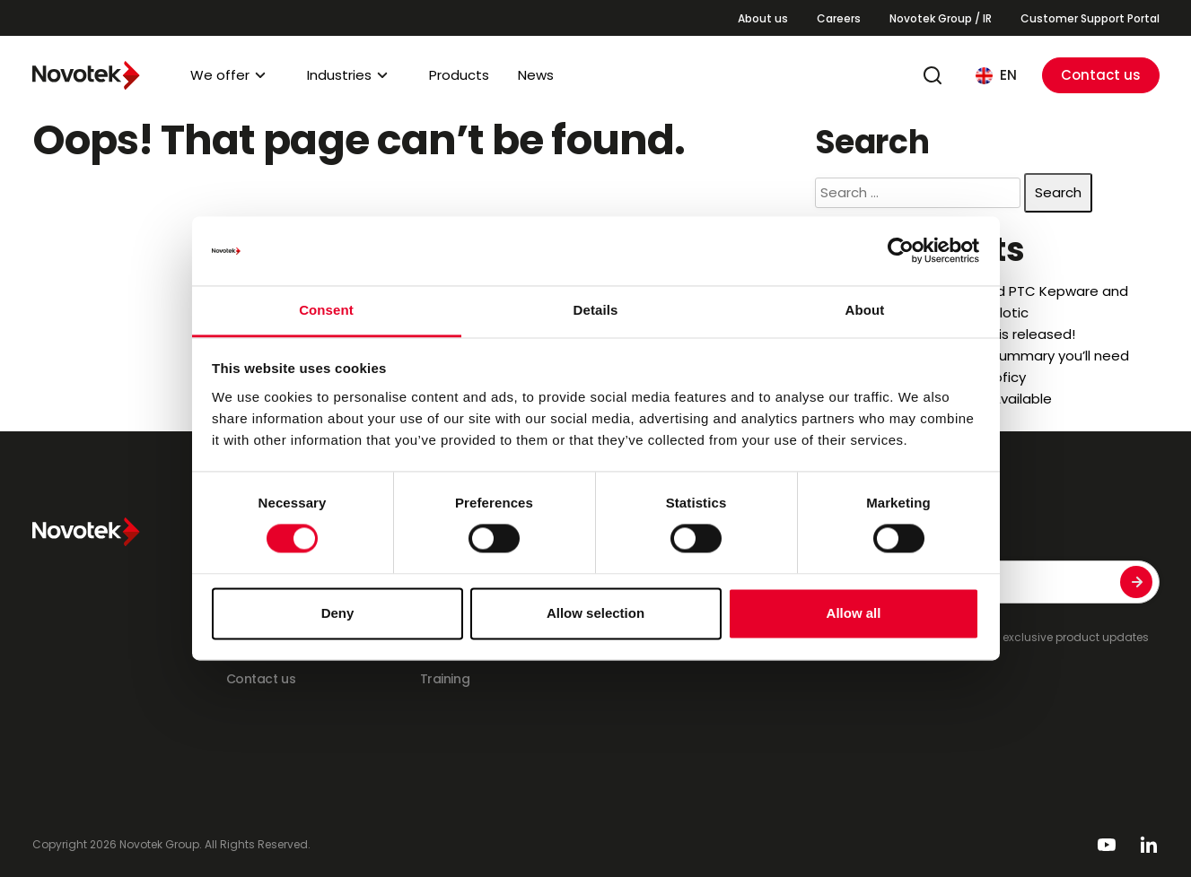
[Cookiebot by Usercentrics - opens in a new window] (900, 251)
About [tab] (865, 309)
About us (763, 18)
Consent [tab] (326, 309)
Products (459, 74)
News (536, 74)
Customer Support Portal (1090, 18)
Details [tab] (596, 309)
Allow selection (595, 613)
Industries (339, 74)
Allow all (854, 613)
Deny (338, 613)
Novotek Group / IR (940, 18)
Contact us (1101, 74)
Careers (839, 18)
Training (445, 679)
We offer (220, 74)
